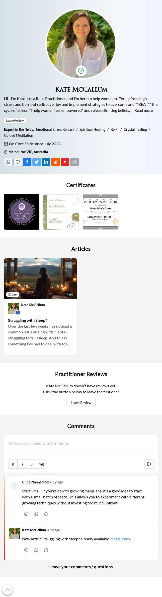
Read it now (121, 539)
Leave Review (81, 403)
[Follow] (17, 162)
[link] (40, 308)
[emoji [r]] (26, 514)
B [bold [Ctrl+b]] (13, 464)
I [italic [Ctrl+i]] (22, 464)
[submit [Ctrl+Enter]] (149, 463)
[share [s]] (46, 514)
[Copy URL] (74, 162)
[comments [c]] (36, 514)
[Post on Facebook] (27, 162)
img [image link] (41, 464)
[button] (21, 212)
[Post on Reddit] (55, 162)
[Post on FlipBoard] (65, 162)
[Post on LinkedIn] (46, 162)
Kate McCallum (34, 530)
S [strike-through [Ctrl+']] (31, 464)
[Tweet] (36, 162)
